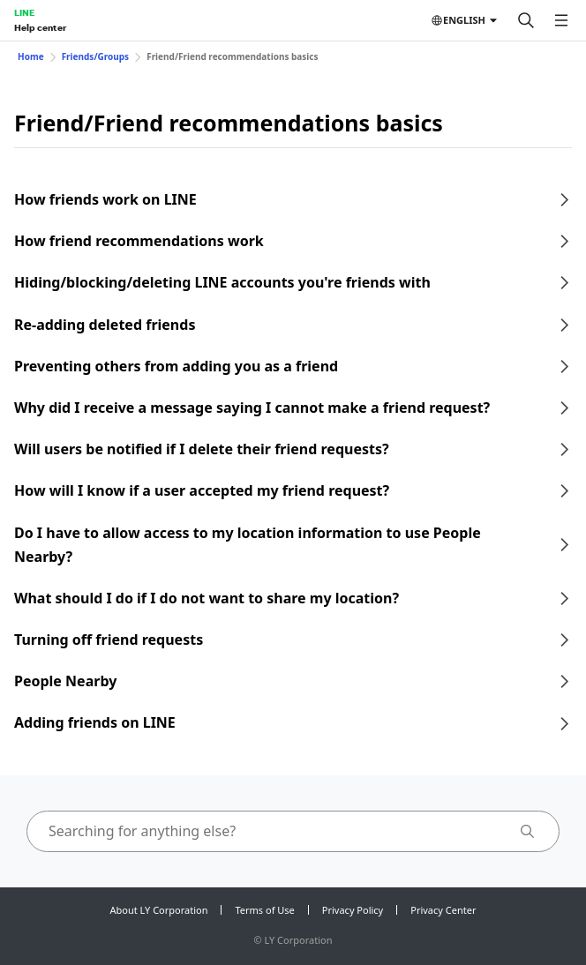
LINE (24, 12)
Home (31, 56)
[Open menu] (561, 20)
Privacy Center (443, 909)
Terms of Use (264, 909)
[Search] (526, 20)
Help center (40, 27)
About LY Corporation (159, 909)
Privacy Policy (352, 909)
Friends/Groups (96, 56)
